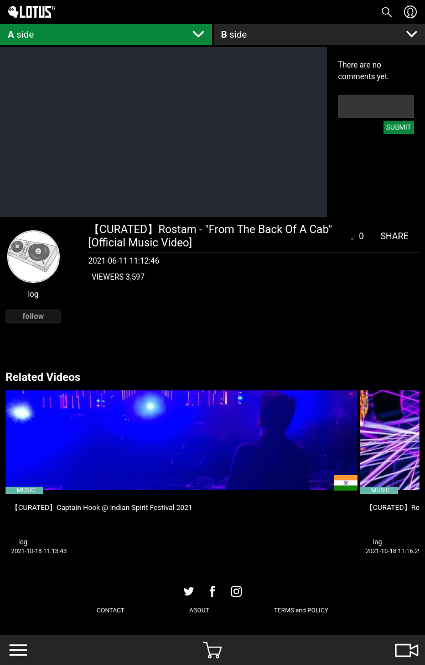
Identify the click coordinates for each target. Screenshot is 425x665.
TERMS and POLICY (301, 610)
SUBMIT (398, 127)
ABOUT (199, 610)
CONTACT (111, 610)
